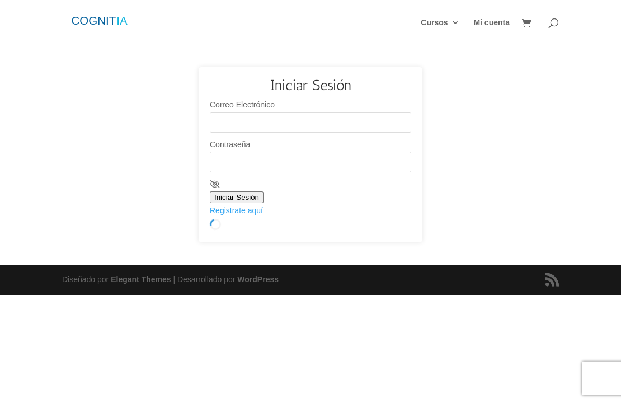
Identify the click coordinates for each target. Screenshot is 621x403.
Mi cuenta (491, 22)
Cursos (434, 22)
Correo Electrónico (242, 104)
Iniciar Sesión (236, 197)
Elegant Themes (141, 279)
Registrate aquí (236, 210)
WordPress (258, 279)
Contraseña (230, 144)
